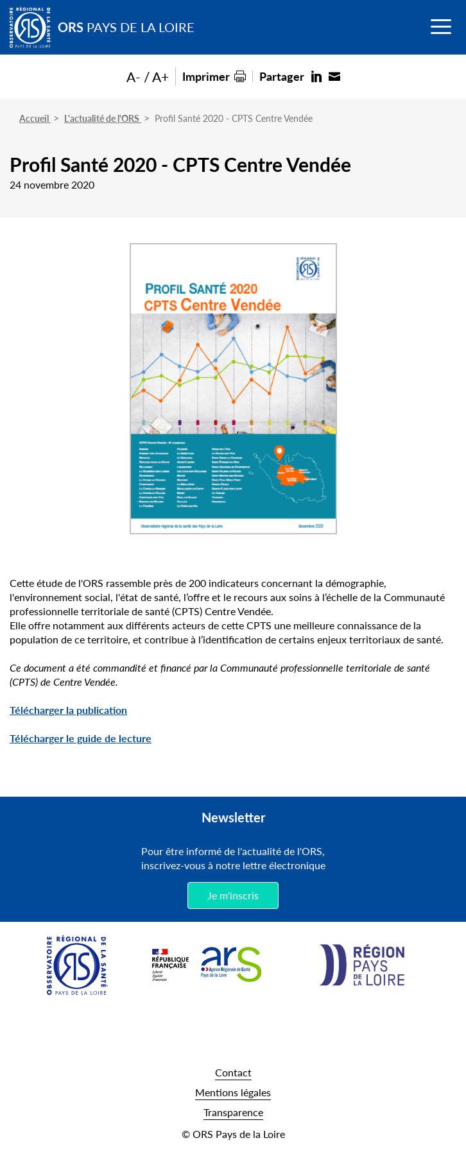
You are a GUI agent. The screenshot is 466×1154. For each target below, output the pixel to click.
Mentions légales (233, 1092)
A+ (160, 76)
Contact (233, 1072)
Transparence (233, 1112)
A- (133, 76)
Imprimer (206, 76)
